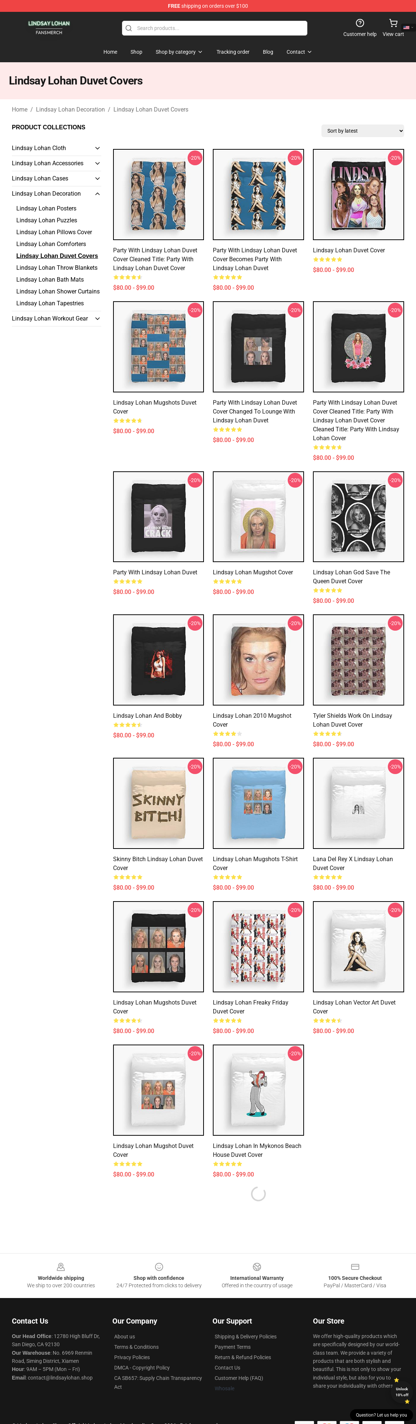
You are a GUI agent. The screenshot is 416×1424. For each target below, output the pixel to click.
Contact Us (227, 1368)
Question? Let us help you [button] (381, 1415)
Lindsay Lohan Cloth (39, 148)
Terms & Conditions (136, 1347)
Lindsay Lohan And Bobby (147, 715)
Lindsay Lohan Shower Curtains (58, 291)
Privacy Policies (132, 1357)
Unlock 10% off (402, 1392)
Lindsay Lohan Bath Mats (50, 279)
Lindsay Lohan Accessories (47, 163)
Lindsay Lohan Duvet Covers (150, 109)
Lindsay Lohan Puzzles (46, 220)
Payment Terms (233, 1347)
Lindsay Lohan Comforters (51, 244)
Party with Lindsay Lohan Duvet (155, 572)
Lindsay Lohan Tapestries (50, 303)
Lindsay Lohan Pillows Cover (54, 232)
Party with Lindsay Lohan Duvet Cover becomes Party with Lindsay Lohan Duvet (255, 259)
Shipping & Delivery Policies (246, 1337)
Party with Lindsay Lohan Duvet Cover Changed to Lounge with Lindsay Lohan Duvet (255, 411)
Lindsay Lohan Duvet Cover (349, 250)
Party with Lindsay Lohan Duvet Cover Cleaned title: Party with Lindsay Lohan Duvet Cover (155, 259)
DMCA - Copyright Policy (142, 1368)
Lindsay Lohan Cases (40, 178)
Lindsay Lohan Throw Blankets (57, 267)
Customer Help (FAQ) (239, 1378)
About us (124, 1337)
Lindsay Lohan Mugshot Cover (253, 572)
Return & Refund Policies (243, 1357)
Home (19, 109)
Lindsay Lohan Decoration (70, 109)
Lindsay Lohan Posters (46, 208)
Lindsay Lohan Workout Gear (50, 318)
